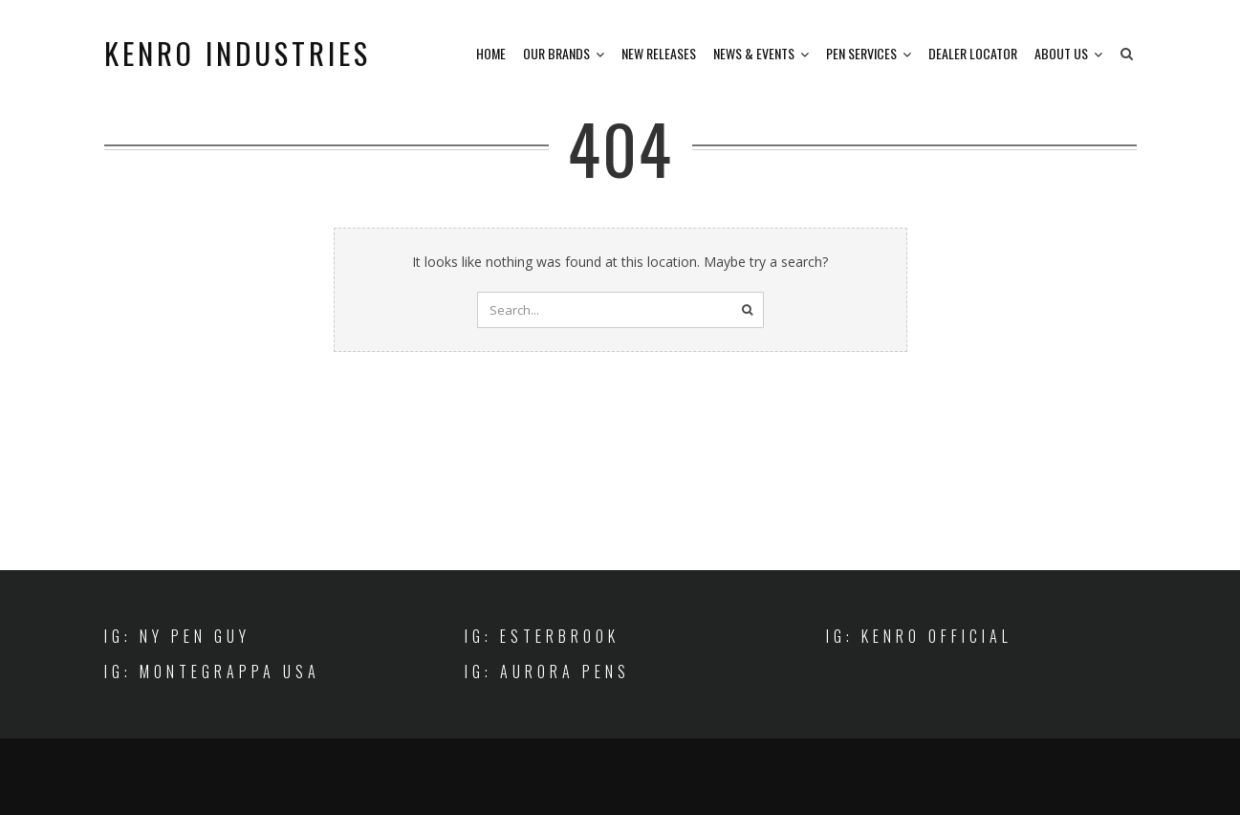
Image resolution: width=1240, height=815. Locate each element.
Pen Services (861, 53)
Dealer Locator (972, 53)
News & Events (753, 53)
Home (491, 53)
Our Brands (556, 53)
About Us (1061, 53)
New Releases (658, 53)
